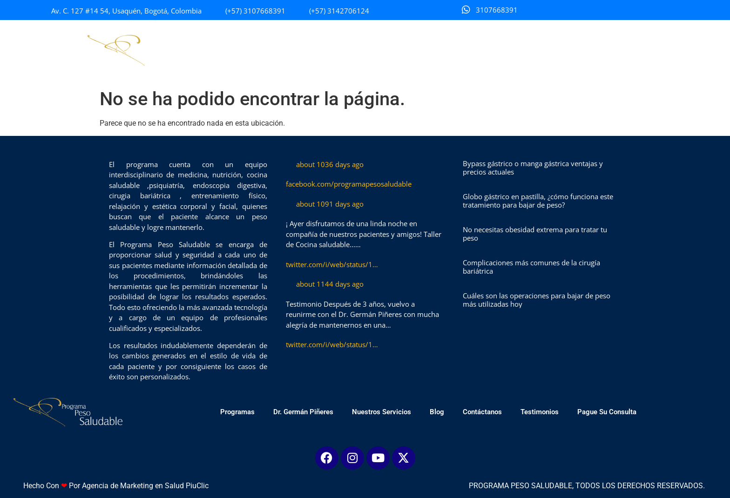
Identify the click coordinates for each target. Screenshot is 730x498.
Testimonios (554, 50)
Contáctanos (497, 50)
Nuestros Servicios (396, 50)
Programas (252, 50)
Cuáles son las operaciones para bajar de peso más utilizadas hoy (536, 300)
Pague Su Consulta (621, 50)
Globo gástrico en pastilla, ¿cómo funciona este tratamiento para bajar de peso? (538, 200)
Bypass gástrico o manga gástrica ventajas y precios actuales (533, 167)
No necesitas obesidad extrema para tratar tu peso (535, 233)
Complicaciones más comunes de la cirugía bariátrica (531, 267)
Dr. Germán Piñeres (318, 50)
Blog (452, 50)
